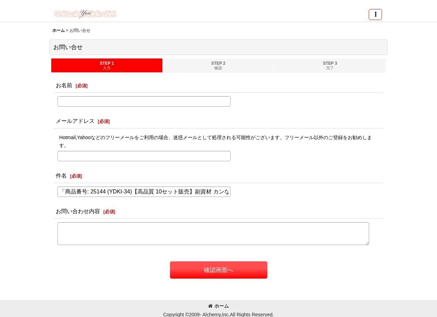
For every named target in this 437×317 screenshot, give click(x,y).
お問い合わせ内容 (78, 211)
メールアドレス (75, 121)
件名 (61, 175)
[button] (375, 14)
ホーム (218, 306)
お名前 (64, 85)
